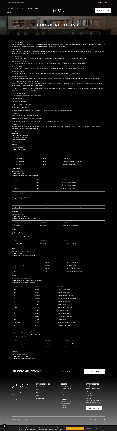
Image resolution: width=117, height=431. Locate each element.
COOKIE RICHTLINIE (41, 402)
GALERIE (36, 8)
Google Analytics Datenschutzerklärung (30, 175)
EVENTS (30, 8)
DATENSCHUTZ (40, 399)
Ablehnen (79, 428)
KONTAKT (8, 12)
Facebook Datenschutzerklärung (28, 282)
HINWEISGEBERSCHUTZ (42, 405)
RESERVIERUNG (40, 386)
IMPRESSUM (39, 395)
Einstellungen (24, 429)
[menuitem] (100, 3)
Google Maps (64, 407)
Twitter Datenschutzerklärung (27, 336)
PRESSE (38, 389)
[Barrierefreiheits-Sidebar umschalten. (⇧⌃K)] (4, 426)
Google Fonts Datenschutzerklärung (29, 218)
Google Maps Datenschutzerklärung (29, 236)
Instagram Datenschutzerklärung (28, 358)
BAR (17, 8)
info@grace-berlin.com (66, 394)
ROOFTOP (24, 8)
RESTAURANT (9, 8)
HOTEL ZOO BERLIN (41, 408)
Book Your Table (103, 10)
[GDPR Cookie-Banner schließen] (97, 428)
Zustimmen (69, 428)
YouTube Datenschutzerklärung (28, 255)
